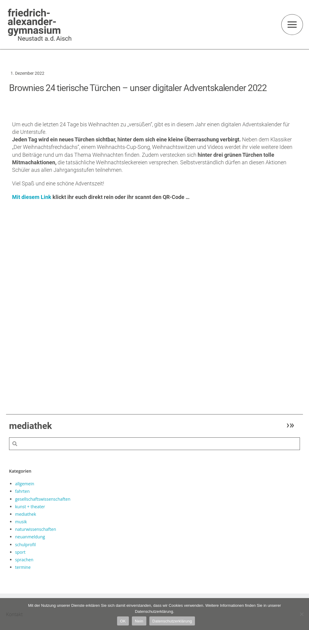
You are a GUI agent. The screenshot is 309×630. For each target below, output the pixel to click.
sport (20, 552)
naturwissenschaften (35, 529)
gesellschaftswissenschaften (42, 499)
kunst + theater (30, 506)
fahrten (22, 491)
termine (23, 567)
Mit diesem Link (31, 197)
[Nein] (301, 614)
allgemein (24, 484)
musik (21, 521)
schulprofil (25, 544)
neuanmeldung (30, 537)
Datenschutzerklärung (172, 621)
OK (123, 621)
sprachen (24, 559)
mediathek (25, 514)
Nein (139, 621)
